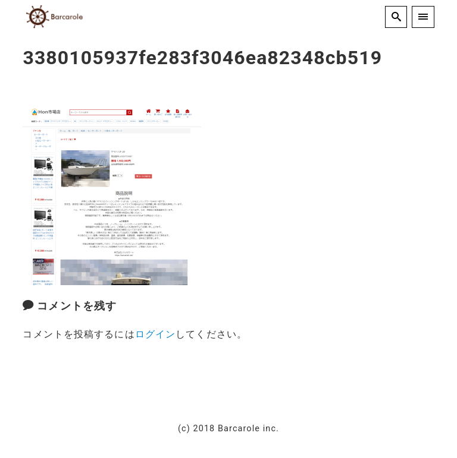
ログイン (155, 334)
